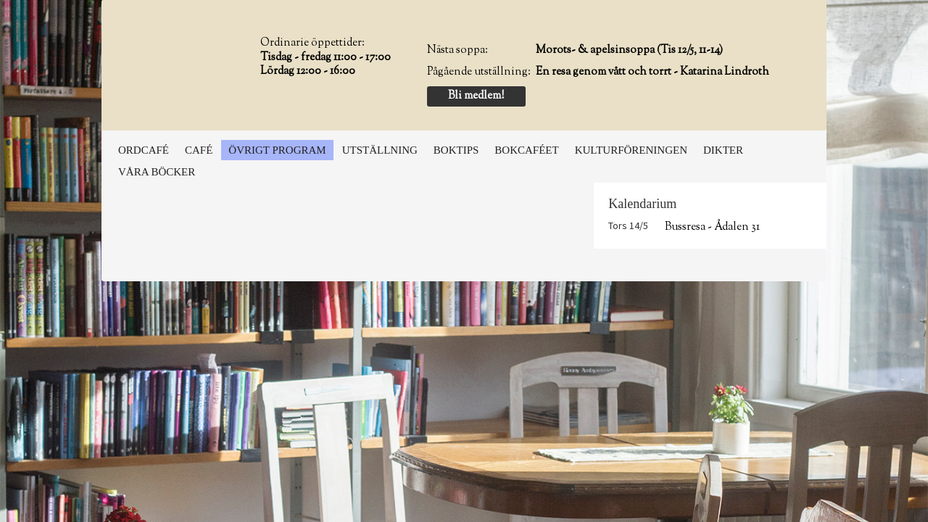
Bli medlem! (476, 96)
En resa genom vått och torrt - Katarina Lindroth (652, 72)
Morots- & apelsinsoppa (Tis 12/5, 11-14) (629, 50)
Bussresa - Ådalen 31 (712, 227)
